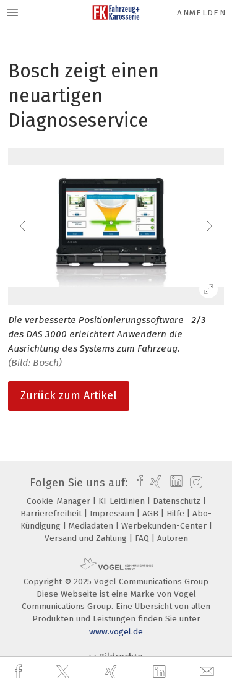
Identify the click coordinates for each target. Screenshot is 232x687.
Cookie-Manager (60, 501)
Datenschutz (178, 501)
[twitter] (64, 672)
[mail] (208, 671)
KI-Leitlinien (122, 501)
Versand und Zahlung (87, 538)
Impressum (113, 513)
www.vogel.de (116, 631)
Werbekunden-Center (165, 526)
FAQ (143, 538)
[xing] (112, 672)
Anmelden (201, 12)
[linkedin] (161, 672)
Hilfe (176, 513)
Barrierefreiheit (52, 513)
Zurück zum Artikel (68, 395)
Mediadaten (92, 526)
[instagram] (194, 483)
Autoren (172, 538)
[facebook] (20, 671)
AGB (151, 513)
